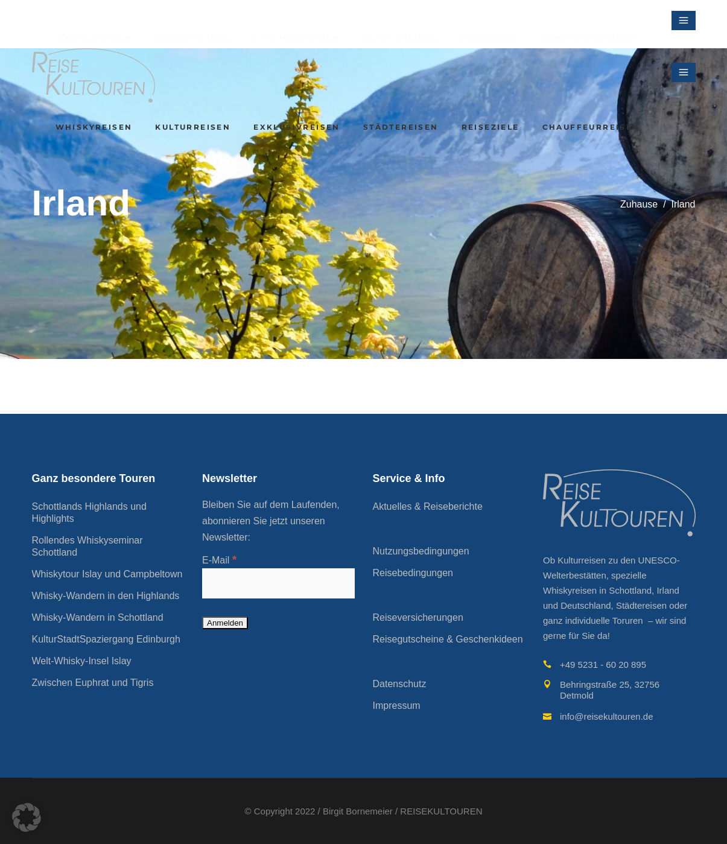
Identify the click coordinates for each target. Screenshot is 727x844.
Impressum (397, 705)
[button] (26, 817)
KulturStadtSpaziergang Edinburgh (106, 639)
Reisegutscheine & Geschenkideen (448, 639)
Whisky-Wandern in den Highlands (106, 596)
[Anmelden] (225, 623)
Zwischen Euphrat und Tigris (93, 682)
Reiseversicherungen (418, 617)
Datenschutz (400, 684)
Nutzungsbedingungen (421, 551)
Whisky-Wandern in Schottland (97, 617)
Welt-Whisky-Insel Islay (82, 661)
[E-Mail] (278, 583)
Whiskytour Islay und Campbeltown (107, 574)
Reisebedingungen (413, 573)
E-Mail (219, 560)
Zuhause (639, 204)
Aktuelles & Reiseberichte (428, 506)
